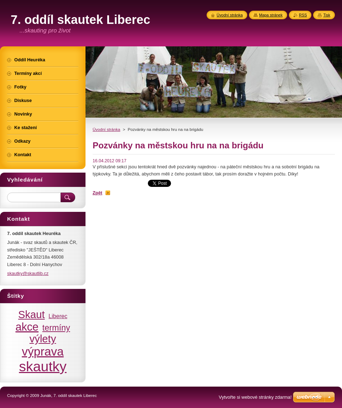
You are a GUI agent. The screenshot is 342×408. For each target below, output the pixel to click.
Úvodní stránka (106, 129)
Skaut (31, 314)
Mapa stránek (271, 15)
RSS (303, 15)
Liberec (57, 316)
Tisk (326, 15)
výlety (43, 339)
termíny (56, 327)
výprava (42, 351)
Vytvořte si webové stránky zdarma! (255, 397)
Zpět (97, 192)
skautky (43, 366)
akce (26, 327)
